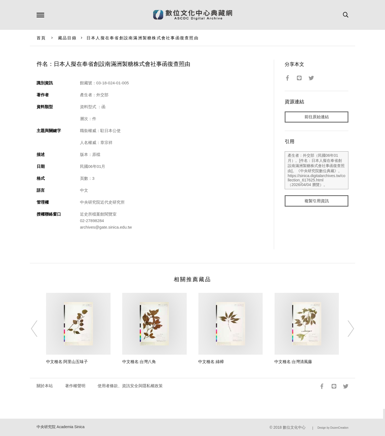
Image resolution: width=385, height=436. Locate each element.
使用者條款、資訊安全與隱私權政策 (130, 385)
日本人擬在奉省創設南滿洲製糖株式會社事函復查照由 (142, 38)
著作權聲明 (75, 385)
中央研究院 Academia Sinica (61, 427)
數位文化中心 (294, 427)
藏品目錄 (67, 38)
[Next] (346, 328)
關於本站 (45, 385)
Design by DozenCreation (332, 427)
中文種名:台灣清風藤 (293, 361)
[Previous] (39, 328)
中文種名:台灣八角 (139, 361)
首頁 (41, 38)
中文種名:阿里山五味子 (67, 361)
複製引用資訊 (316, 201)
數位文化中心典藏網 (192, 15)
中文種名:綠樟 (211, 361)
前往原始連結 (316, 117)
